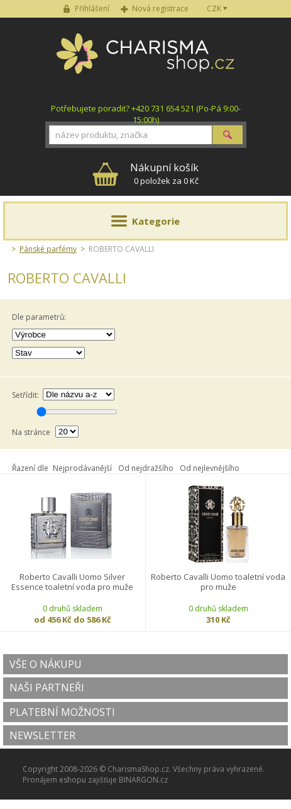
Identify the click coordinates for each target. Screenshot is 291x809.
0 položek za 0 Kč (164, 173)
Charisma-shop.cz (145, 60)
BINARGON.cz (143, 779)
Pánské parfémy (48, 249)
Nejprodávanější (82, 468)
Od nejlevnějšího (209, 468)
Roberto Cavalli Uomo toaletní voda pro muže (218, 582)
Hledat (227, 134)
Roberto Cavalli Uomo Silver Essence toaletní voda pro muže (72, 582)
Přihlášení (92, 8)
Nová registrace (160, 8)
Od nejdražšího (145, 468)
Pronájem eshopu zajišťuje (70, 779)
